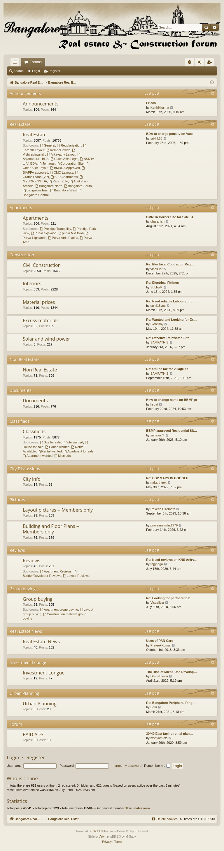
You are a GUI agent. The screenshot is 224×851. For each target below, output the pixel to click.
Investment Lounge (28, 662)
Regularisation (69, 145)
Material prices (39, 302)
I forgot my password (126, 765)
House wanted (57, 447)
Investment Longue (43, 672)
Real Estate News (26, 631)
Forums (108, 62)
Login (36, 71)
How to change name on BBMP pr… (173, 399)
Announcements (25, 93)
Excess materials (41, 320)
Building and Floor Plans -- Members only (51, 529)
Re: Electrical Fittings (162, 282)
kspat (154, 404)
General (47, 145)
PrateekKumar (160, 645)
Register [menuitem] (211, 63)
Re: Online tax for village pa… (169, 369)
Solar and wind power (46, 339)
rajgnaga (156, 564)
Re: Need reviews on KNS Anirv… (171, 559)
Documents (21, 390)
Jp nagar (46, 163)
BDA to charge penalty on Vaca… (171, 133)
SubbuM (156, 287)
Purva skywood (43, 233)
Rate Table (58, 181)
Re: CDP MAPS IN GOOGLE (167, 478)
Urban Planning (24, 693)
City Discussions (25, 468)
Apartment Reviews (55, 571)
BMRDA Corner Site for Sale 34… (171, 217)
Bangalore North (48, 186)
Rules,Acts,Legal (64, 159)
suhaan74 (157, 435)
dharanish (157, 221)
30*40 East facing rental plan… (169, 733)
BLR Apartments (64, 177)
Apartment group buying (59, 609)
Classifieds (19, 421)
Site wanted (72, 442)
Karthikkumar (159, 107)
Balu (153, 707)
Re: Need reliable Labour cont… (170, 301)
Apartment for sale (79, 451)
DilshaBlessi (159, 676)
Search (18, 71)
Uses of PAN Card (159, 640)
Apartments (21, 207)
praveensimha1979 (164, 525)
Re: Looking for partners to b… (170, 598)
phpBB (96, 831)
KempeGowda (58, 150)
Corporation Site (70, 163)
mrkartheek (158, 482)
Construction (22, 255)
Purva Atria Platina (63, 237)
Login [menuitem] (201, 63)
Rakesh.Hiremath (162, 509)
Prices (151, 103)
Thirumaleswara (137, 808)
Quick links (16, 63)
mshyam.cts (159, 738)
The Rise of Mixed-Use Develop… (171, 672)
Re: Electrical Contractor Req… (170, 264)
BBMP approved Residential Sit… (171, 430)
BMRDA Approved (65, 168)
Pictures (17, 499)
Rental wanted (50, 451)
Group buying (23, 588)
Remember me (157, 765)
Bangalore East (35, 190)
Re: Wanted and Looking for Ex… (171, 319)
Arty (102, 836)
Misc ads (62, 455)
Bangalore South (78, 186)
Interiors (32, 283)
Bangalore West (63, 190)
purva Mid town (71, 233)
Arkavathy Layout (61, 154)
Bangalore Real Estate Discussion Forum (56, 62)
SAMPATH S (159, 342)
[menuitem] (189, 62)
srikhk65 (156, 138)
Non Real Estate (25, 359)
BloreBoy (157, 324)
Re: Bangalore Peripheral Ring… (171, 702)
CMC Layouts (61, 172)
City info (32, 479)
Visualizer (157, 602)
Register (54, 71)
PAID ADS (33, 734)
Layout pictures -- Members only (58, 510)
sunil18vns (158, 305)
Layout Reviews (76, 575)
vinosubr (156, 269)
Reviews (17, 550)
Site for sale (50, 442)
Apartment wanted (37, 455)
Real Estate (20, 124)
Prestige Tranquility (55, 228)
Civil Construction (42, 265)
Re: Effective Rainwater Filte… (169, 338)
